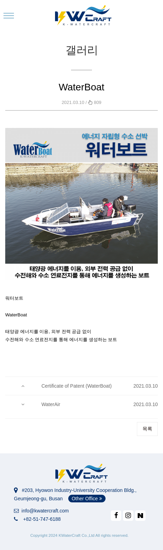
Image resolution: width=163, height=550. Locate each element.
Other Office (87, 498)
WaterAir (50, 404)
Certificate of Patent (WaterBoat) (76, 386)
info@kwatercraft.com (41, 510)
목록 (147, 428)
